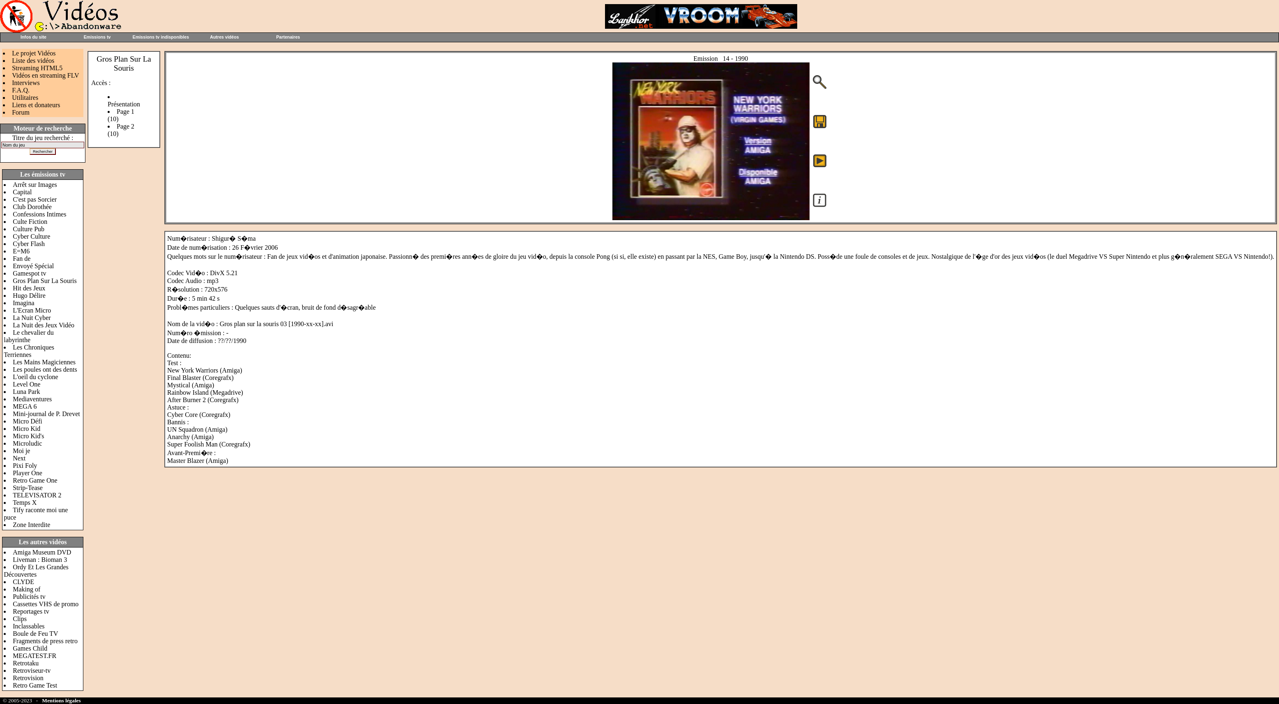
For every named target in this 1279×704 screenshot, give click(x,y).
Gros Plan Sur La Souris (45, 280)
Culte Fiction (30, 221)
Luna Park (26, 391)
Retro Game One (35, 480)
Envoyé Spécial (33, 265)
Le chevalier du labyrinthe (29, 336)
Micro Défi (27, 421)
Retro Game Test (35, 685)
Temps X (25, 502)
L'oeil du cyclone (35, 376)
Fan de (21, 258)
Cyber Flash (29, 243)
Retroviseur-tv (32, 670)
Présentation (124, 104)
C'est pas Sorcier (35, 199)
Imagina (23, 302)
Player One (27, 472)
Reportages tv (31, 611)
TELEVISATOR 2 (37, 495)
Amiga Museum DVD (42, 552)
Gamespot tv (29, 273)
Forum (21, 112)
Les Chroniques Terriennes (29, 351)
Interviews (26, 82)
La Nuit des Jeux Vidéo (43, 325)
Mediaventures (32, 399)
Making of (26, 589)
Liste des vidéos (33, 60)
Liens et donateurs (36, 104)
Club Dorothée (32, 206)
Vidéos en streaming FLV (45, 75)
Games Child (30, 648)
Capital (22, 192)
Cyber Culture (31, 236)
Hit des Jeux (29, 288)
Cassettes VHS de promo (45, 603)
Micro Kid (26, 428)
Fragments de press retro (45, 640)
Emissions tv (97, 37)
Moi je (21, 450)
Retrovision (28, 677)
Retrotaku (26, 663)
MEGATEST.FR (34, 655)
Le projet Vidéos (33, 53)
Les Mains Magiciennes (44, 362)
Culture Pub (28, 228)
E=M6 (21, 251)
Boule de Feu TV (35, 633)
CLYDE (23, 581)
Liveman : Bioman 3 (40, 559)
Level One (26, 384)
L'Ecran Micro (32, 310)
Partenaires (288, 37)
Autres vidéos (224, 37)
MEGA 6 (25, 406)
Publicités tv (29, 596)
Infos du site (33, 37)
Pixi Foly (25, 465)
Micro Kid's (28, 436)
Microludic (27, 443)
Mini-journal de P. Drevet (46, 413)
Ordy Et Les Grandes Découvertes (36, 571)
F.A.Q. (21, 90)
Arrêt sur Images (35, 184)
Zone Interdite (31, 524)
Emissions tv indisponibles (161, 37)
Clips (20, 618)
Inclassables (28, 626)
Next (19, 458)
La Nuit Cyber (32, 317)
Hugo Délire (29, 295)
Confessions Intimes (39, 214)
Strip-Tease (28, 487)
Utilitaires (25, 97)
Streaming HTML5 (37, 67)
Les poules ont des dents (45, 369)
